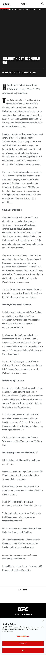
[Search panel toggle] (42, 3)
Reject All (23, 643)
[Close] (43, 620)
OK (23, 650)
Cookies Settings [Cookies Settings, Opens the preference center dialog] (23, 636)
